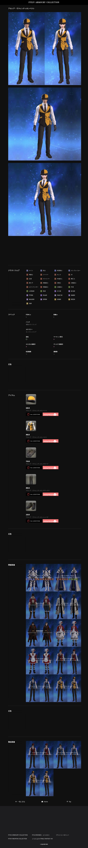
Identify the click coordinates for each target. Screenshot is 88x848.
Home (44, 802)
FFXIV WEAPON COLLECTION (17, 838)
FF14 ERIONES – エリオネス (40, 835)
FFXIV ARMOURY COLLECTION (44, 2)
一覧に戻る (20, 802)
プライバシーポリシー (62, 835)
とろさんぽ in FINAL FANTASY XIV (42, 838)
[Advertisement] (44, 250)
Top (69, 802)
